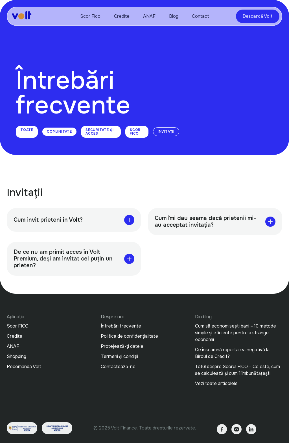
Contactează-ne (118, 366)
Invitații (166, 131)
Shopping (16, 356)
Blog (173, 16)
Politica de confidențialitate (129, 336)
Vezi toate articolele (216, 383)
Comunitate (59, 131)
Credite (122, 16)
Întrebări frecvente (121, 326)
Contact (200, 16)
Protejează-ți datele (122, 346)
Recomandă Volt (24, 366)
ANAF (149, 16)
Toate (26, 130)
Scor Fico (90, 16)
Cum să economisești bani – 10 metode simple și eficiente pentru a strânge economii (236, 332)
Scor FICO (135, 132)
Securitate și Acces (99, 132)
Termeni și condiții (119, 356)
